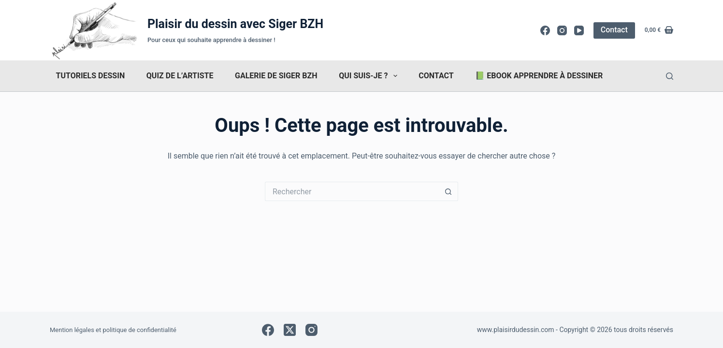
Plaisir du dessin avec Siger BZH (235, 24)
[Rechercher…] (352, 191)
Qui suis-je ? (370, 76)
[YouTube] (579, 30)
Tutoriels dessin (90, 75)
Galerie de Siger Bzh (276, 75)
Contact (614, 29)
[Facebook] (545, 30)
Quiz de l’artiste (180, 75)
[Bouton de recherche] (448, 191)
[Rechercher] (669, 76)
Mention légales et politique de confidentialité (113, 330)
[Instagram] (562, 30)
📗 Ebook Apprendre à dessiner (539, 75)
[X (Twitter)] (290, 330)
